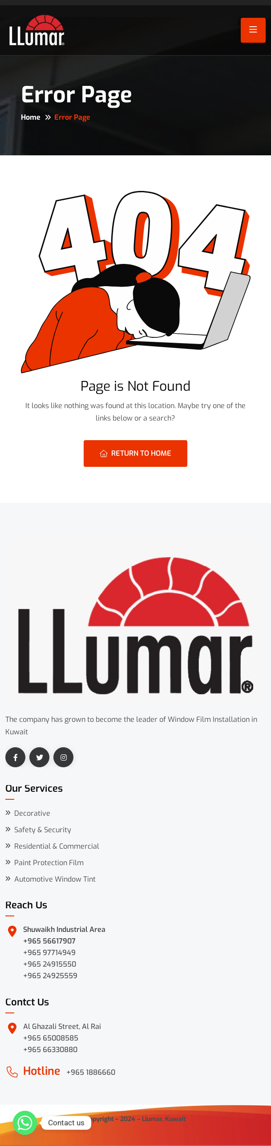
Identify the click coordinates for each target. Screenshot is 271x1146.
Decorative (32, 813)
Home (30, 117)
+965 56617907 (49, 941)
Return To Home (135, 453)
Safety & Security (42, 829)
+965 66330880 (50, 1049)
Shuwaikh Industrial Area (64, 929)
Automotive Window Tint (55, 879)
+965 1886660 (90, 1072)
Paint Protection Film (49, 862)
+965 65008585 (50, 1038)
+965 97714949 (49, 952)
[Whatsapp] (25, 1123)
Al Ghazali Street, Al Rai (62, 1026)
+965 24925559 (50, 975)
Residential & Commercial (56, 846)
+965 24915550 (49, 964)
